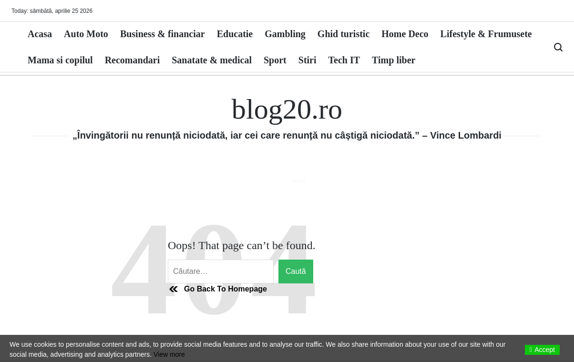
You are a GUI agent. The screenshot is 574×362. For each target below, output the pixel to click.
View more (169, 354)
